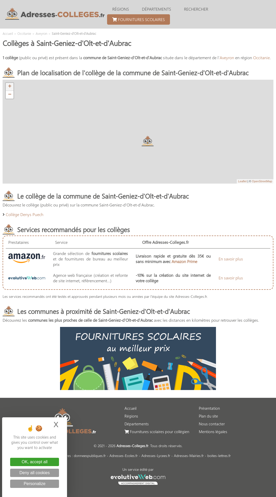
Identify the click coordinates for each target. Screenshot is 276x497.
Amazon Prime (184, 261)
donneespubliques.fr (90, 455)
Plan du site (208, 416)
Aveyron (227, 57)
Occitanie (261, 57)
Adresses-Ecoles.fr (123, 455)
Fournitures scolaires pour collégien (156, 431)
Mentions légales (213, 431)
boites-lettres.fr (219, 455)
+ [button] (9, 87)
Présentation (209, 408)
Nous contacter (212, 423)
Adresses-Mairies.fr (189, 455)
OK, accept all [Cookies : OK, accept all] (35, 462)
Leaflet (242, 181)
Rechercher (196, 9)
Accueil (130, 408)
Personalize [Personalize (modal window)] (34, 483)
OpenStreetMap (262, 181)
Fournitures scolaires (138, 19)
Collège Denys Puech (24, 214)
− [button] (9, 95)
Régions (120, 9)
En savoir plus (231, 258)
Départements (156, 9)
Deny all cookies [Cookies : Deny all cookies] (34, 473)
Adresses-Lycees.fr (155, 455)
